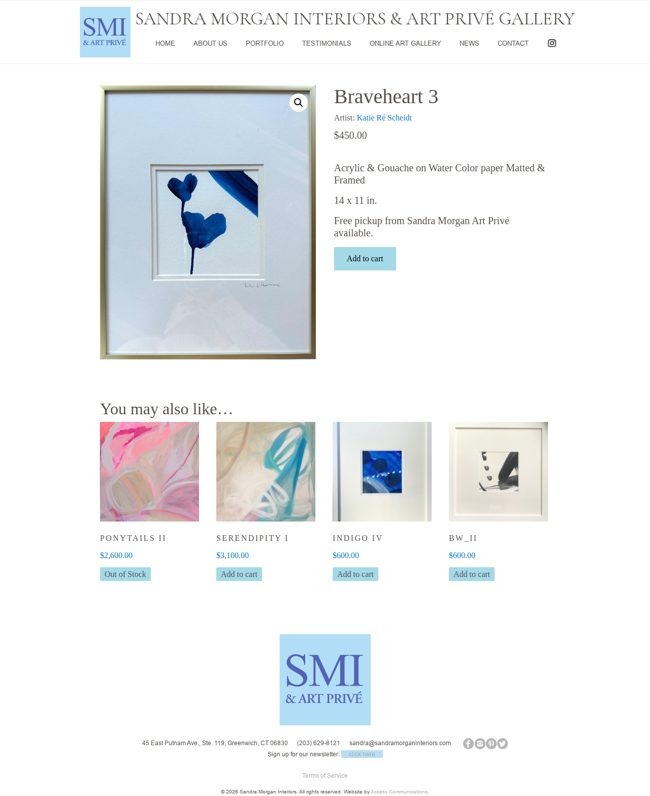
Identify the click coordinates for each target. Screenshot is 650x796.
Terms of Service (325, 775)
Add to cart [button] (239, 574)
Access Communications (399, 791)
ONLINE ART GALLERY (405, 43)
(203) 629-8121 (318, 743)
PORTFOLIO (265, 43)
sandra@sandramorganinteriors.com (400, 743)
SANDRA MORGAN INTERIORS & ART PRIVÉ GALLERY (355, 18)
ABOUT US (210, 43)
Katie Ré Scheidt (384, 117)
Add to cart (365, 258)
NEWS (469, 43)
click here (362, 754)
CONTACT (513, 43)
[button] (298, 103)
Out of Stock (125, 574)
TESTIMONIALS (326, 43)
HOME (165, 43)
